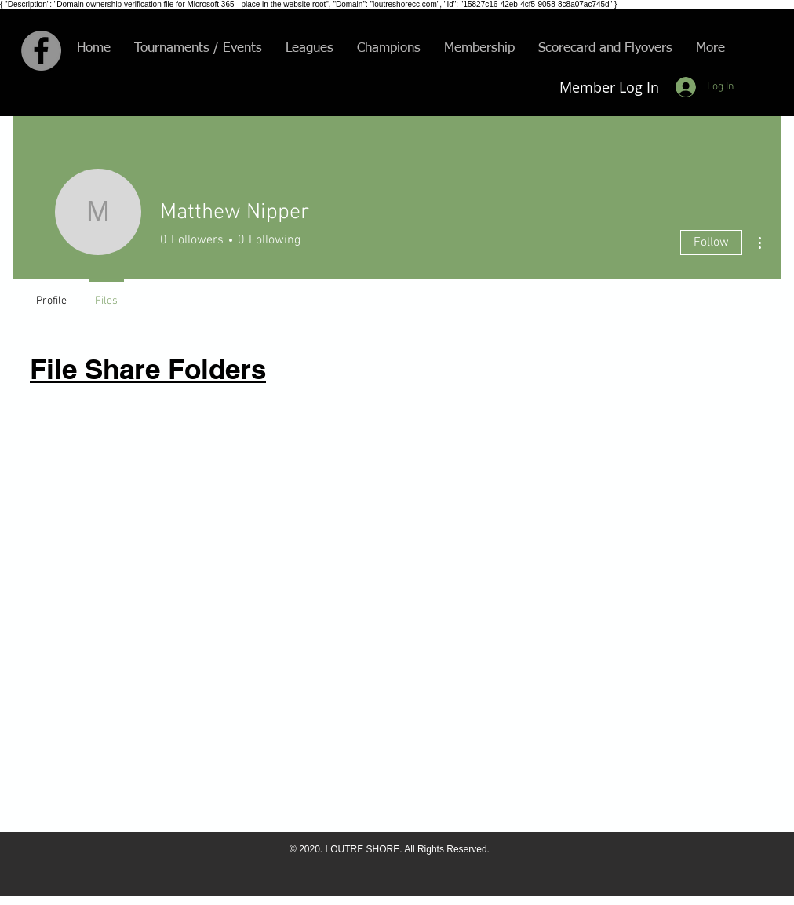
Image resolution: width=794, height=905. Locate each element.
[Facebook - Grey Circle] (41, 51)
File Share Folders (148, 368)
